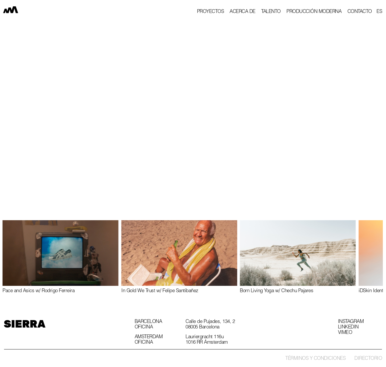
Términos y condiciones (315, 358)
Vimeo (345, 333)
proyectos (210, 11)
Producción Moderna (313, 11)
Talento (271, 11)
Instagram (351, 322)
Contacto (359, 11)
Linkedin (348, 328)
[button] (379, 12)
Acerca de (242, 11)
